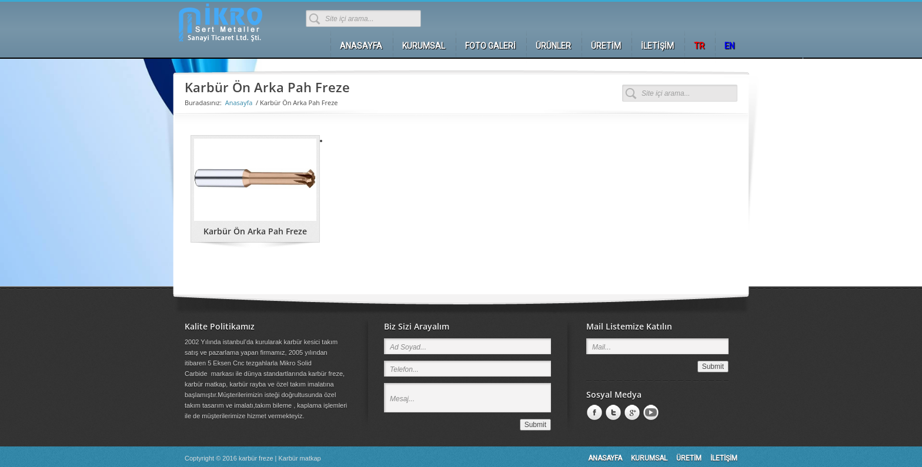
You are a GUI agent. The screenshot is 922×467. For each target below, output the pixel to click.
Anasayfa (239, 102)
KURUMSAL (649, 458)
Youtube (650, 413)
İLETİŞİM (723, 458)
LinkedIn (612, 413)
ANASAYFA (605, 458)
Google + (631, 413)
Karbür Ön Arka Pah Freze (255, 231)
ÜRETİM (688, 458)
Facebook (593, 413)
